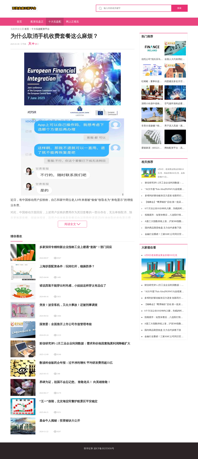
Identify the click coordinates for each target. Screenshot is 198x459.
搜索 (179, 8)
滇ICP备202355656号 (104, 448)
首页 (19, 21)
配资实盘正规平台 (37, 23)
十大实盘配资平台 (54, 23)
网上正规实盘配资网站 (72, 23)
